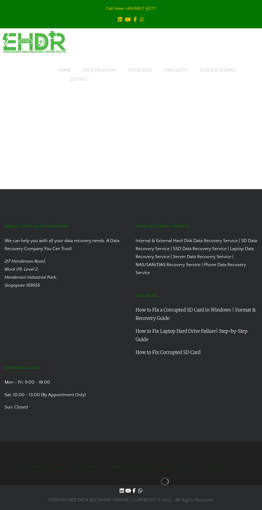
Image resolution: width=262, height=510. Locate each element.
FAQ (137, 466)
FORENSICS (141, 69)
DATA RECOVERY (100, 69)
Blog (117, 466)
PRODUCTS (176, 69)
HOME (64, 69)
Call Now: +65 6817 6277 (131, 9)
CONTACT (79, 79)
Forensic (91, 466)
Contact (215, 466)
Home (33, 466)
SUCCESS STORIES (218, 69)
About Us (60, 466)
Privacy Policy (168, 466)
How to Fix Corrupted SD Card (168, 352)
